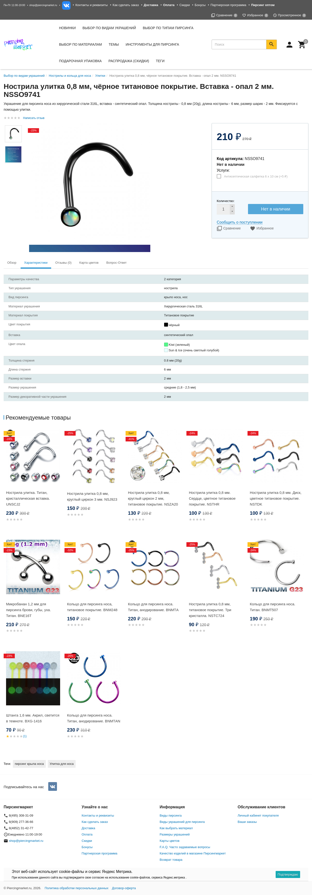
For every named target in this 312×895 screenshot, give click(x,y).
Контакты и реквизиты (91, 5)
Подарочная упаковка (80, 61)
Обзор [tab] (11, 262)
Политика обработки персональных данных (76, 888)
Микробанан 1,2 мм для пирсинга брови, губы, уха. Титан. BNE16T (28, 610)
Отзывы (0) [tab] (63, 262)
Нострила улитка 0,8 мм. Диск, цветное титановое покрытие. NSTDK (276, 498)
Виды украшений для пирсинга (182, 822)
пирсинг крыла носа (29, 764)
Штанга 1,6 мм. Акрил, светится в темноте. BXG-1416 (32, 718)
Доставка (88, 828)
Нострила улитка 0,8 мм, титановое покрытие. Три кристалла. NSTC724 (210, 610)
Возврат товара (171, 859)
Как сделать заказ (126, 5)
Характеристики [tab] (36, 262)
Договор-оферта (124, 888)
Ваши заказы (247, 822)
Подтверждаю (288, 874)
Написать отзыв (33, 118)
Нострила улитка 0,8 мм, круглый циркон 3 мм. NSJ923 (92, 496)
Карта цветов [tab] (88, 262)
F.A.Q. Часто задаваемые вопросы (185, 847)
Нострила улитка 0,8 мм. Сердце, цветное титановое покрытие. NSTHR (212, 498)
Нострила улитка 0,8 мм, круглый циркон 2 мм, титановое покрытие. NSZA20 (153, 498)
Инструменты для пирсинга (152, 44)
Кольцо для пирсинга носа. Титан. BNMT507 (272, 607)
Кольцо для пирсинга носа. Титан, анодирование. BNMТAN (93, 718)
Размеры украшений (175, 834)
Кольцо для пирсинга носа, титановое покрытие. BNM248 (92, 607)
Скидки (184, 5)
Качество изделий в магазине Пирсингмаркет (193, 853)
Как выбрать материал (176, 828)
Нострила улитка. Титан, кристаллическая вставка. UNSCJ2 (28, 498)
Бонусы (200, 5)
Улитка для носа (62, 764)
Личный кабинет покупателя (258, 815)
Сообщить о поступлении (240, 222)
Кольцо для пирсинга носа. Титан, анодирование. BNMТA (153, 607)
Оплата (87, 834)
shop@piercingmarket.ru (43, 5)
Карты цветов (170, 841)
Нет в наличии (275, 209)
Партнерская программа (228, 5)
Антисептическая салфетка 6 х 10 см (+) (256, 176)
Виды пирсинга (171, 815)
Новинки (67, 28)
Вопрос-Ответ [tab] (116, 262)
